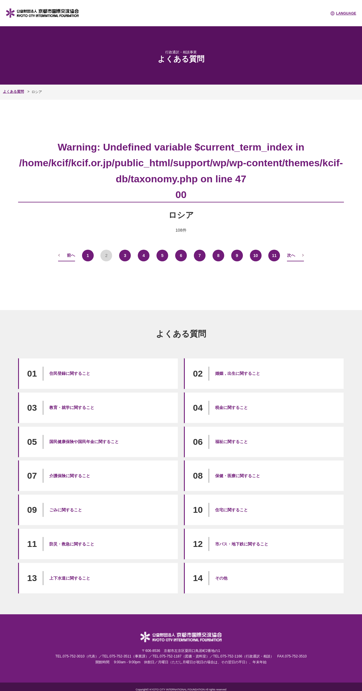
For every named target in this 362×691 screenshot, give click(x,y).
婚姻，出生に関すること (237, 373)
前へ (71, 255)
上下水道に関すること (69, 577)
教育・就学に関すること (71, 407)
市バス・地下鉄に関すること (241, 543)
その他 (221, 577)
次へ (291, 255)
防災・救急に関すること (71, 543)
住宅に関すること (231, 509)
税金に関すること (231, 407)
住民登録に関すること (69, 373)
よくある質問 (13, 92)
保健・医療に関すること (237, 475)
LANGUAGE (346, 13)
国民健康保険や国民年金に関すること (84, 441)
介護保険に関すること (69, 475)
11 (274, 255)
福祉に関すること (231, 441)
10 (255, 255)
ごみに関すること (65, 509)
